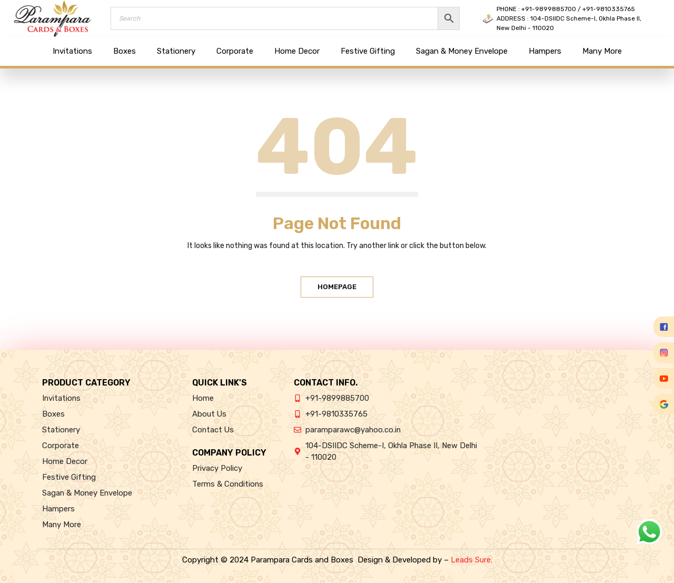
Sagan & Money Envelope (462, 51)
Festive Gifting (368, 51)
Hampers (545, 51)
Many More (602, 51)
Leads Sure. (471, 560)
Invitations (72, 51)
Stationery (176, 51)
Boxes (124, 51)
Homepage (337, 287)
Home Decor (297, 51)
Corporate (234, 51)
